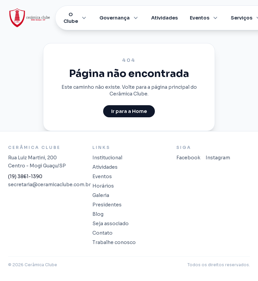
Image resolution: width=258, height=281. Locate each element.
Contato (102, 233)
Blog (97, 214)
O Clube (75, 17)
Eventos (204, 17)
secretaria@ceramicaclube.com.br (45, 185)
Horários (103, 186)
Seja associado (110, 223)
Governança (119, 17)
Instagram (218, 158)
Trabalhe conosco (114, 242)
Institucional (107, 158)
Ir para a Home (129, 111)
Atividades (164, 18)
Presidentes (107, 205)
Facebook (188, 158)
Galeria (100, 195)
